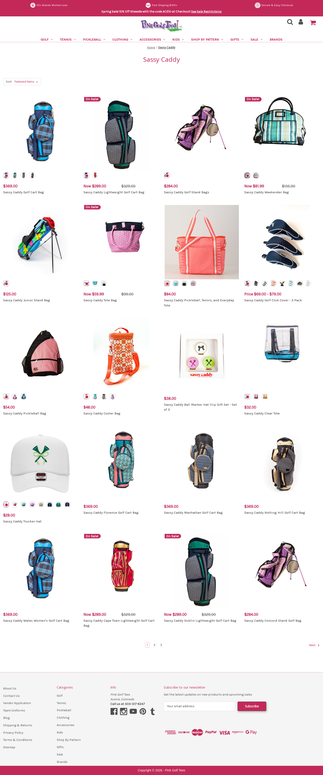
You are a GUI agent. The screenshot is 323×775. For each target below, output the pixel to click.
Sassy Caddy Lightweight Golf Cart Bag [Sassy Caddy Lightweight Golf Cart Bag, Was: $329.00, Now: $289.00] (113, 192)
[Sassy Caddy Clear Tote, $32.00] (282, 355)
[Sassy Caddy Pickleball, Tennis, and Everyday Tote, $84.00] (202, 242)
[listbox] (27, 81)
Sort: (9, 81)
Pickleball (94, 39)
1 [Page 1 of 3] (147, 645)
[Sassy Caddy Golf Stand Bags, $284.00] (202, 134)
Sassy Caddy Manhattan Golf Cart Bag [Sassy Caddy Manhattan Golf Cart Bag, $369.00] (193, 513)
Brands (276, 39)
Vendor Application (17, 703)
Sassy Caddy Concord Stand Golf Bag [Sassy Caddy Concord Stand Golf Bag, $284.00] (272, 621)
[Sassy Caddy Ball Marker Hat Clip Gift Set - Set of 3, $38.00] (202, 355)
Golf (47, 39)
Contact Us (11, 696)
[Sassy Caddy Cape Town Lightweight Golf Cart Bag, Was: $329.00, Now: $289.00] (121, 571)
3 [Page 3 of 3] (161, 645)
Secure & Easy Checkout (49, 5)
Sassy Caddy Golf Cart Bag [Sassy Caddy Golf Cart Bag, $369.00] (23, 192)
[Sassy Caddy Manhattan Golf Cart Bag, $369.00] (202, 463)
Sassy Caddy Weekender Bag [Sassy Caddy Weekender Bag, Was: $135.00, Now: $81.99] (266, 192)
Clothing (122, 39)
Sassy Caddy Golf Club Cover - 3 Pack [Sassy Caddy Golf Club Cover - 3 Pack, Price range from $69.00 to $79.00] (273, 300)
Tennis (68, 39)
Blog (6, 718)
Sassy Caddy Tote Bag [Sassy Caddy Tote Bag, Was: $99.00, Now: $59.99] (100, 300)
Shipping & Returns (17, 725)
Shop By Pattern (207, 39)
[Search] (288, 23)
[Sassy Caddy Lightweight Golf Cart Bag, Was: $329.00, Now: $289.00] (121, 134)
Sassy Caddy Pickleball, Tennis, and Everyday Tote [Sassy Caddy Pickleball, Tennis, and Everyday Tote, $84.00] (199, 302)
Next (314, 645)
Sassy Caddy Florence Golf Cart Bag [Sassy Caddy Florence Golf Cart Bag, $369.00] (111, 513)
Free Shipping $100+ (277, 5)
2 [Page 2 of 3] (154, 645)
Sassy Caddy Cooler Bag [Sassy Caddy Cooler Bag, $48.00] (101, 413)
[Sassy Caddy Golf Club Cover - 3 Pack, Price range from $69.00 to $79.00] (282, 242)
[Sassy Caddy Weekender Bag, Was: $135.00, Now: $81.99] (282, 134)
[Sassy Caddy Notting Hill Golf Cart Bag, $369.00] (282, 463)
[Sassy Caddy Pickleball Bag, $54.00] (41, 355)
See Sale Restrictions (206, 11)
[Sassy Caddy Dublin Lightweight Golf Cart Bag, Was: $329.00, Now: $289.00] (202, 571)
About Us (9, 688)
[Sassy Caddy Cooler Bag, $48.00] (121, 355)
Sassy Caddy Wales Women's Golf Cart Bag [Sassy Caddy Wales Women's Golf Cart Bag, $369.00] (36, 621)
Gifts (236, 39)
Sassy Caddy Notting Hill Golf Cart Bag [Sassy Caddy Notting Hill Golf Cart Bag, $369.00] (274, 513)
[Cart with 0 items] (313, 22)
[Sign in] (301, 23)
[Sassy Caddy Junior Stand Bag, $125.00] (41, 242)
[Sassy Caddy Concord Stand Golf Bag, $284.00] (282, 571)
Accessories (152, 39)
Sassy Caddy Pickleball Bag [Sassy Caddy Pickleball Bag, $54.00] (24, 413)
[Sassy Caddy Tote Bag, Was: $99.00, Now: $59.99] (121, 242)
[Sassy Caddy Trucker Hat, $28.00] (41, 463)
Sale (256, 39)
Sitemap (9, 747)
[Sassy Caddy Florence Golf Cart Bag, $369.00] (121, 463)
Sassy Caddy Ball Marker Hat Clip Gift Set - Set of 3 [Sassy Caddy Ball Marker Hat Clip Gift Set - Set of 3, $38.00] (200, 407)
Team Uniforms (14, 710)
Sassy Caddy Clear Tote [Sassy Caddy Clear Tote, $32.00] (262, 413)
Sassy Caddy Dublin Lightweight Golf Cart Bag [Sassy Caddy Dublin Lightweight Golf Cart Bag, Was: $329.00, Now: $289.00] (200, 621)
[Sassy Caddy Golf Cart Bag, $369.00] (41, 134)
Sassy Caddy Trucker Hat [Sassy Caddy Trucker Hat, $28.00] (22, 521)
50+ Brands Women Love (164, 5)
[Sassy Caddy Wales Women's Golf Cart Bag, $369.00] (41, 571)
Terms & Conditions (17, 740)
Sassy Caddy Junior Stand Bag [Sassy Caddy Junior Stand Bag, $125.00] (26, 300)
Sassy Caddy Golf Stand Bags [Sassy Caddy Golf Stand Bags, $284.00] (186, 192)
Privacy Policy (13, 733)
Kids (178, 39)
